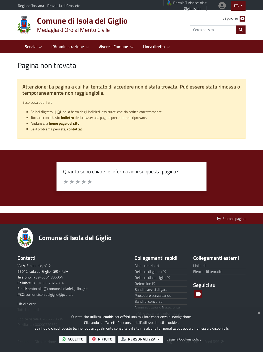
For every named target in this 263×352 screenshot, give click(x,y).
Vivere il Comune (113, 46)
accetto (74, 339)
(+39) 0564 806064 (47, 277)
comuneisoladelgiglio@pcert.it (49, 294)
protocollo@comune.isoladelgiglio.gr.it (58, 288)
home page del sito (64, 123)
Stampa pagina (231, 218)
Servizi (31, 46)
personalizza (142, 339)
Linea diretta (154, 46)
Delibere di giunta (150, 271)
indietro (67, 117)
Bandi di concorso (149, 301)
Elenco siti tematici (207, 271)
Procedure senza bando (153, 295)
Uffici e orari (26, 304)
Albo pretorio (147, 265)
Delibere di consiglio (152, 277)
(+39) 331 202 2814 (48, 283)
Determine (145, 283)
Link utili (199, 265)
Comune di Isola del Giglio (75, 238)
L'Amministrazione (67, 46)
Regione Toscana (31, 5)
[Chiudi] (258, 312)
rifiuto (104, 339)
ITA (237, 5)
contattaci (75, 129)
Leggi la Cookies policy (184, 339)
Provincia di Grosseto (63, 5)
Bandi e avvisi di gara (151, 289)
